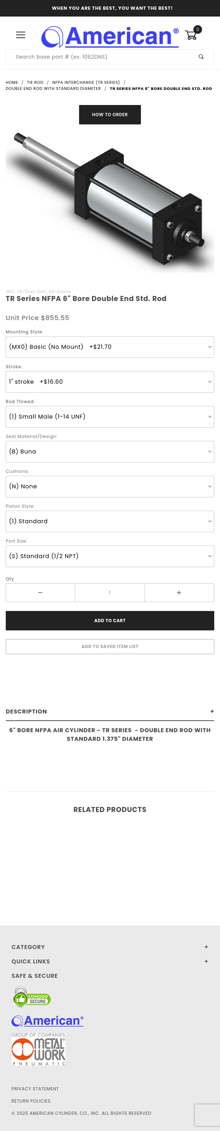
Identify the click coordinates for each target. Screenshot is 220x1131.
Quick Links (31, 961)
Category (28, 947)
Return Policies (31, 1101)
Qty (10, 579)
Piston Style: (20, 506)
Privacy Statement (35, 1089)
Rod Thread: (20, 401)
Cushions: (17, 471)
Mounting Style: (24, 332)
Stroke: (14, 367)
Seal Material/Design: (32, 436)
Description (26, 711)
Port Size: (16, 541)
